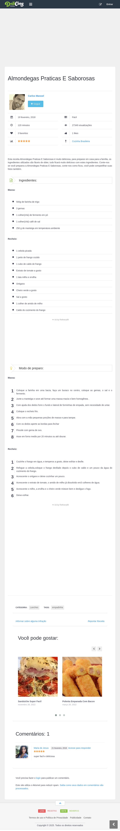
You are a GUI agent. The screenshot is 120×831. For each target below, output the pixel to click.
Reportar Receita (96, 621)
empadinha (57, 607)
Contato (87, 817)
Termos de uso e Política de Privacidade (48, 817)
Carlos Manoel (36, 95)
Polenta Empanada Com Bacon (78, 701)
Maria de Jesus (41, 748)
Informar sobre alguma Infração (31, 621)
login (38, 778)
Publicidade (75, 817)
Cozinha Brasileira (81, 141)
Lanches (34, 607)
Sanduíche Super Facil (29, 701)
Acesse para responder (79, 748)
